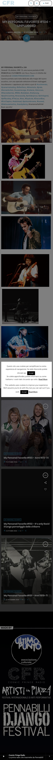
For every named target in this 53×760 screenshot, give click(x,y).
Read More (43, 379)
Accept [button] (31, 373)
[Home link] (8, 3)
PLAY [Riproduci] (46, 3)
